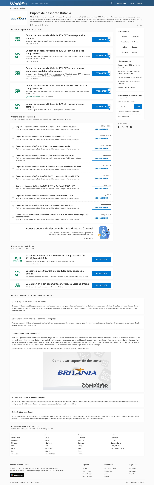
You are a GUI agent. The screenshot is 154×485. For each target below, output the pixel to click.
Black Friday (86, 471)
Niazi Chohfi (48, 448)
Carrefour (81, 443)
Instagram (132, 471)
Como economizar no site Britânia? (130, 77)
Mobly (113, 435)
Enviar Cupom (87, 474)
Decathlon (114, 438)
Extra (13, 448)
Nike (79, 448)
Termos (141, 482)
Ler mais (140, 25)
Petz (12, 451)
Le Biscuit (14, 440)
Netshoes (124, 52)
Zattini (80, 451)
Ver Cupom (103, 39)
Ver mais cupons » (117, 448)
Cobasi (113, 440)
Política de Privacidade (123, 116)
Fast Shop (81, 438)
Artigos (84, 468)
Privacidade (133, 482)
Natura (80, 454)
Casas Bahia (125, 42)
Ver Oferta (101, 259)
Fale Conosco (87, 477)
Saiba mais (88, 238)
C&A (45, 435)
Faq (127, 482)
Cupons (15, 8)
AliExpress (14, 454)
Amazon (135, 52)
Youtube (132, 474)
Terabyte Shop (49, 454)
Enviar (138, 107)
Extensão (107, 477)
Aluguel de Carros (110, 468)
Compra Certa (116, 443)
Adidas (46, 446)
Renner (124, 37)
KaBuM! (124, 47)
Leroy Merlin (135, 37)
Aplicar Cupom (101, 129)
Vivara (46, 438)
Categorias (108, 471)
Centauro (135, 47)
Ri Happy (135, 42)
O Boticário (48, 443)
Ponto (13, 446)
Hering (80, 446)
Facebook (132, 468)
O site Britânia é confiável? (127, 87)
